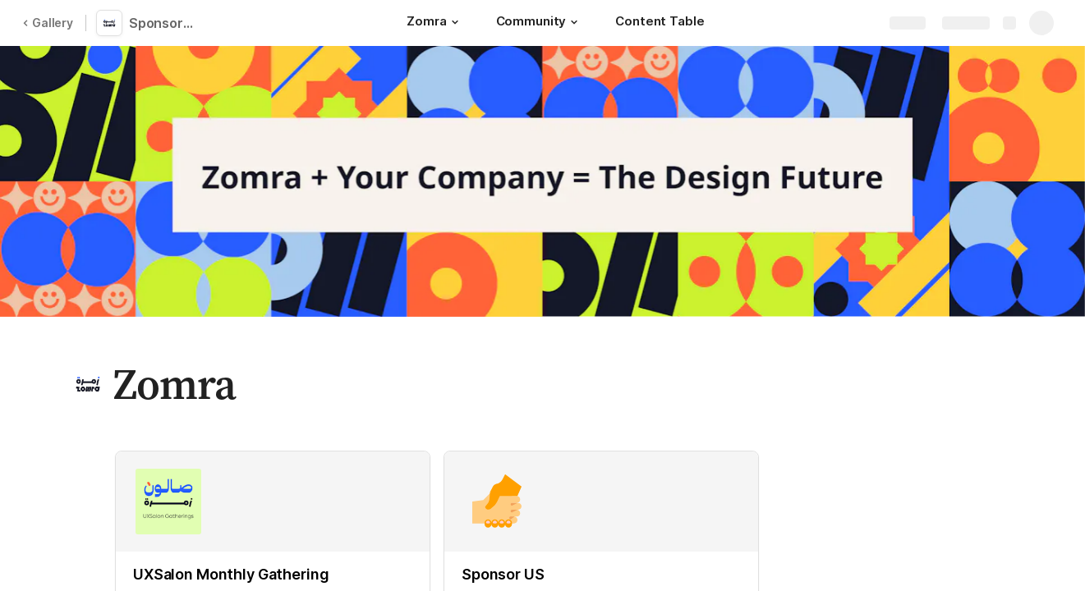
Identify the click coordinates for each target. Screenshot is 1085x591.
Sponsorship (166, 23)
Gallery (47, 23)
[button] (455, 22)
